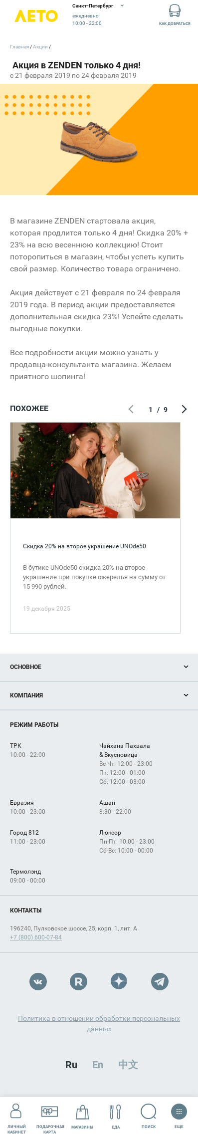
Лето (36, 16)
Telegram (160, 981)
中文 (128, 1065)
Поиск (148, 1116)
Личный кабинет (16, 1117)
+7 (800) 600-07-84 (36, 937)
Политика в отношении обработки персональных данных (99, 1023)
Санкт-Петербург (92, 5)
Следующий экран (183, 409)
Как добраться (175, 14)
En (97, 1065)
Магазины (82, 1117)
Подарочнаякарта (50, 1117)
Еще (179, 1113)
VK (38, 981)
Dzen (119, 981)
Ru (71, 1065)
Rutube (78, 981)
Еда (115, 1117)
